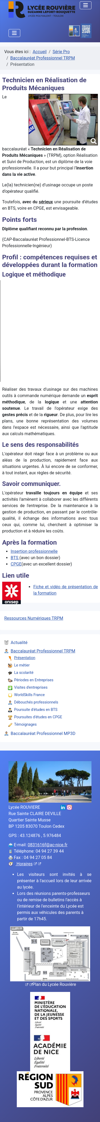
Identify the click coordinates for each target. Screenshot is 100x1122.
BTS (15, 557)
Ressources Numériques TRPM (33, 618)
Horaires (28, 863)
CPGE (16, 564)
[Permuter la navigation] (85, 5)
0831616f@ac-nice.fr (47, 844)
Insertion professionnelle (34, 551)
